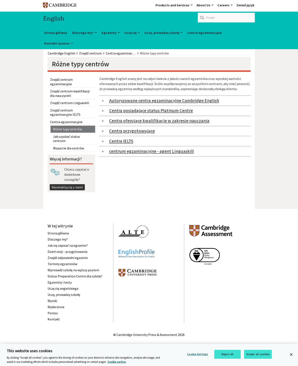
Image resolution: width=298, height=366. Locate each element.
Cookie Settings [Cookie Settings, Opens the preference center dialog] (197, 354)
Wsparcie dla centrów (68, 148)
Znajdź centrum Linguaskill (69, 103)
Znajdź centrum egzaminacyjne (61, 81)
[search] (226, 17)
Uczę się (130, 33)
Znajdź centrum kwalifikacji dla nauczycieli (70, 93)
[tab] (175, 100)
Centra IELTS (121, 141)
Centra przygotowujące (132, 131)
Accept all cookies (257, 354)
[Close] (291, 355)
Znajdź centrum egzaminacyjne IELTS (65, 112)
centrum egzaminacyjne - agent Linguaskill (151, 151)
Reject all (227, 354)
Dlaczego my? (83, 33)
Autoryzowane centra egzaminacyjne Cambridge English (164, 100)
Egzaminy (109, 33)
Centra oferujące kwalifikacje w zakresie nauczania (159, 121)
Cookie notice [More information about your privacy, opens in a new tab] (116, 362)
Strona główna (55, 33)
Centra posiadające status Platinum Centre (151, 110)
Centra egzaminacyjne (204, 33)
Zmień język (245, 5)
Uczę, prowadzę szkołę (161, 33)
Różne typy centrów (67, 129)
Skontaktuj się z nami (67, 187)
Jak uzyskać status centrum (66, 138)
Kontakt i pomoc (57, 43)
